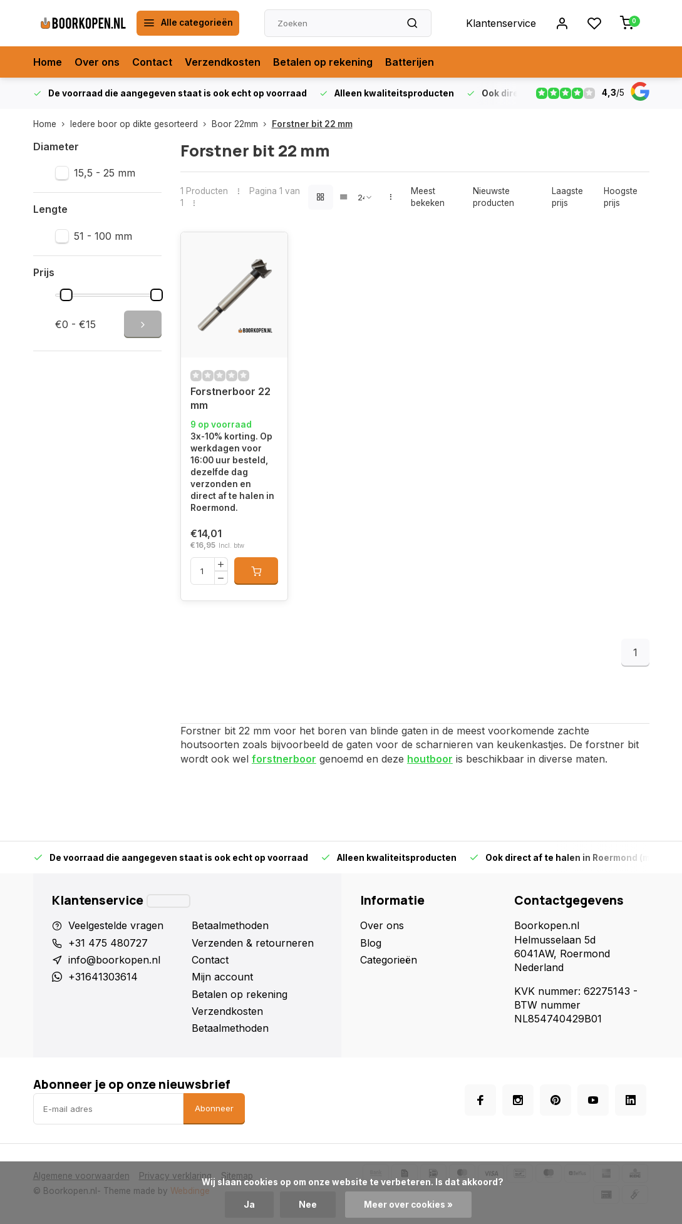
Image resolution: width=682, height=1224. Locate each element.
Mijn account (222, 976)
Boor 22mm (242, 124)
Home (47, 62)
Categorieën (388, 960)
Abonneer (214, 1108)
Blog (370, 943)
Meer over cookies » (408, 1205)
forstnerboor (284, 759)
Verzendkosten (223, 62)
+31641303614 (103, 976)
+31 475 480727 (108, 943)
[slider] (66, 295)
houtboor (430, 759)
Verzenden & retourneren (253, 943)
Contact (152, 62)
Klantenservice (501, 23)
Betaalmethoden (230, 925)
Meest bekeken (428, 197)
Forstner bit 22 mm (312, 124)
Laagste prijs (567, 197)
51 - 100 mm (103, 236)
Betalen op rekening (323, 62)
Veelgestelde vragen (115, 925)
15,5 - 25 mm (104, 173)
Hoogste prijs (621, 197)
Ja (249, 1205)
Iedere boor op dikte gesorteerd (141, 124)
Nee (308, 1205)
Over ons (97, 62)
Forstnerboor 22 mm (230, 398)
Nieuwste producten (493, 197)
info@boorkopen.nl (114, 960)
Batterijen (409, 62)
